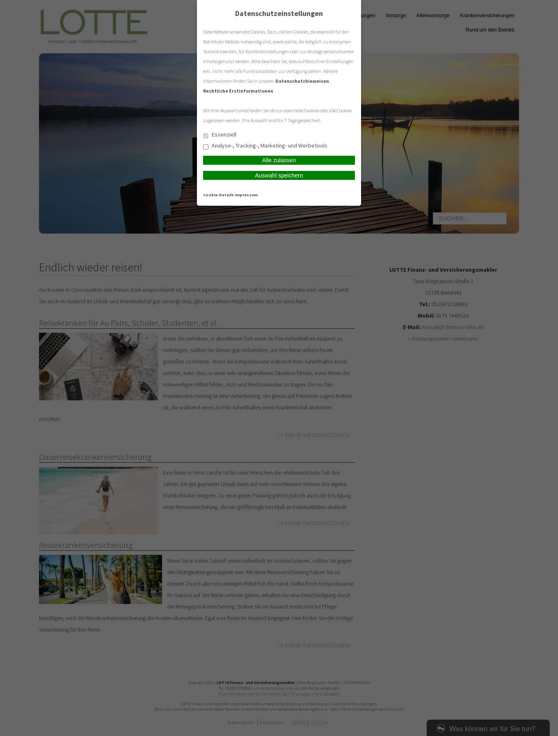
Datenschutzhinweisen (302, 81)
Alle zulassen (279, 160)
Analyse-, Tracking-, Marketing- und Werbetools (265, 146)
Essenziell (219, 135)
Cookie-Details (218, 195)
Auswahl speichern (279, 175)
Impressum (246, 195)
